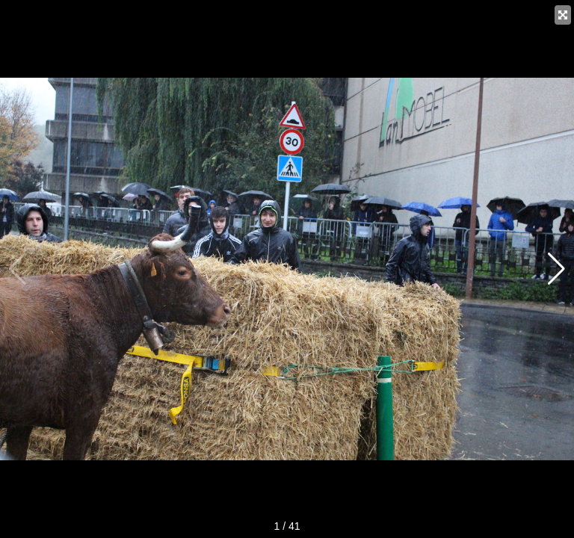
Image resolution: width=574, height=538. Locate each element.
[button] (556, 269)
